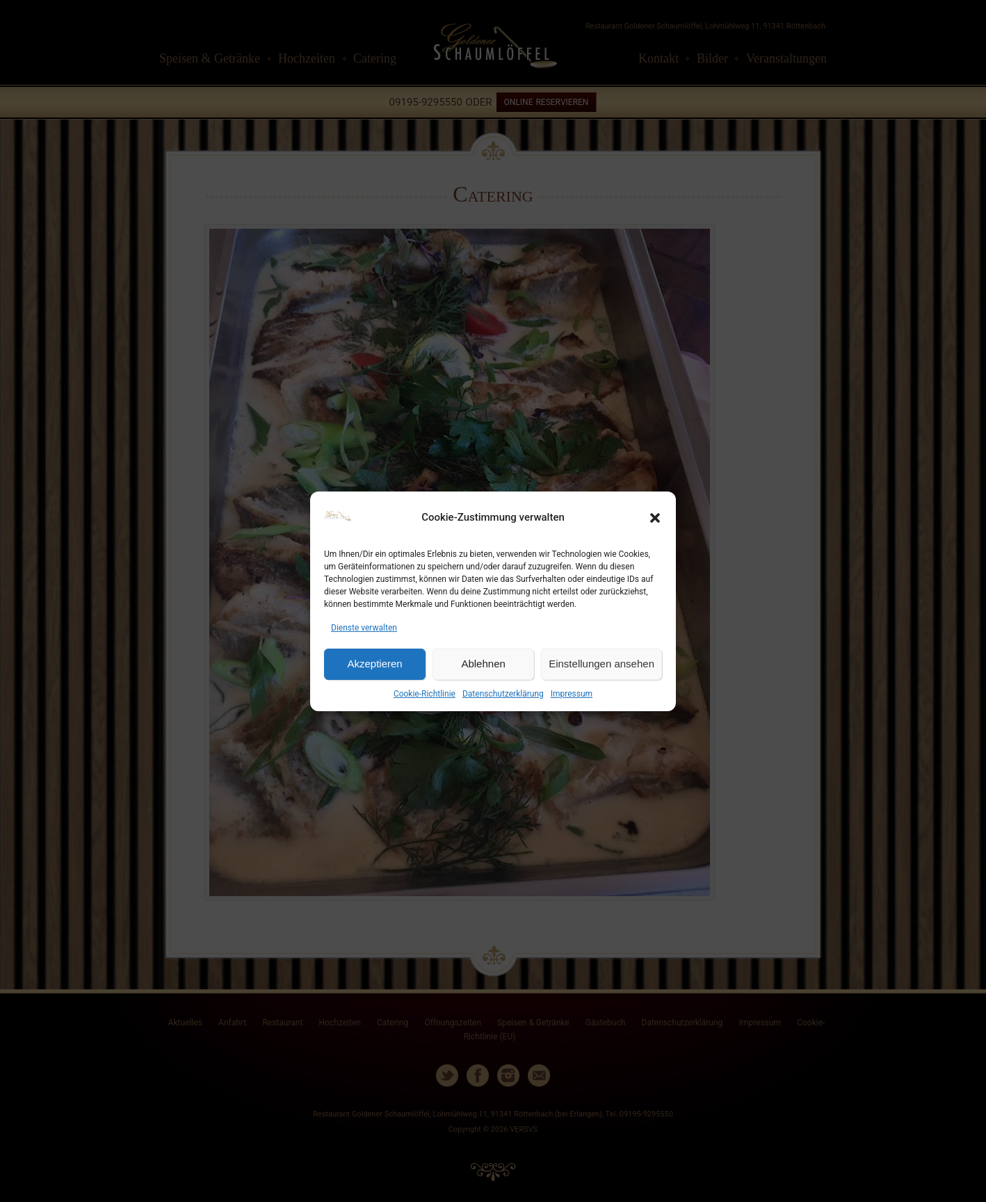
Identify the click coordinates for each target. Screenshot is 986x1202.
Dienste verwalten (364, 628)
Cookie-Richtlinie (424, 694)
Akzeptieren (374, 663)
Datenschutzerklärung (503, 694)
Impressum (571, 694)
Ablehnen (483, 663)
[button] (655, 518)
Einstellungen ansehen (601, 663)
